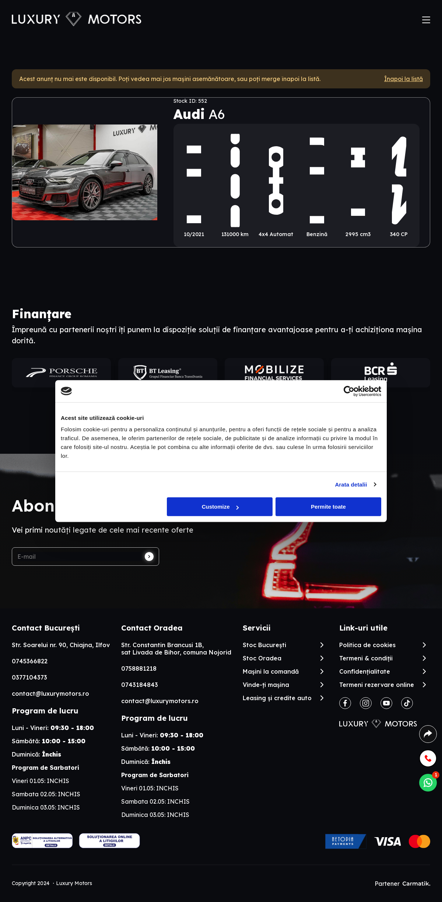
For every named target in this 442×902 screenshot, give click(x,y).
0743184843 (139, 684)
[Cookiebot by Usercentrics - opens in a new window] (349, 391)
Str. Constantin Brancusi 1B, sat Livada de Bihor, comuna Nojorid (176, 648)
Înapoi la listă (403, 79)
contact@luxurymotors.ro (50, 693)
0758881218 (139, 668)
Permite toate (328, 506)
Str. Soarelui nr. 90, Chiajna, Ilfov (61, 645)
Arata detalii (351, 484)
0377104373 (29, 677)
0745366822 (30, 661)
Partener (402, 883)
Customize (220, 506)
